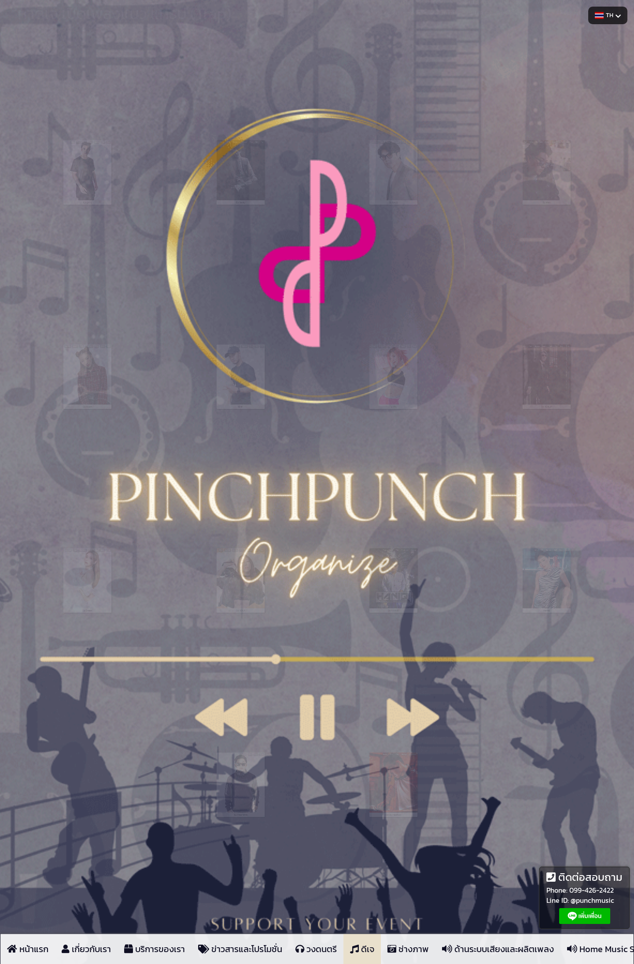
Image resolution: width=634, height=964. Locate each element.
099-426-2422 (591, 890)
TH (608, 15)
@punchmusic (592, 900)
